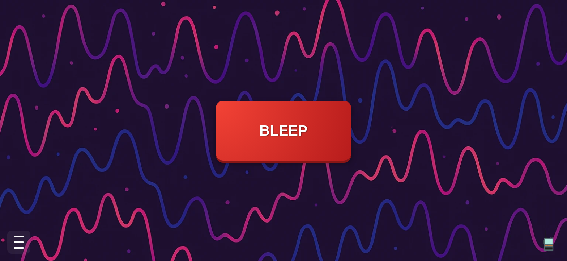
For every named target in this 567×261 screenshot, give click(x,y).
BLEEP (283, 130)
